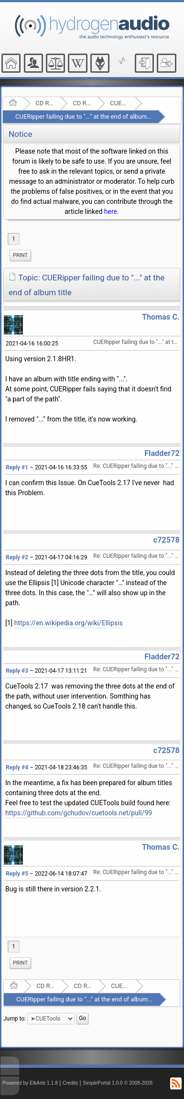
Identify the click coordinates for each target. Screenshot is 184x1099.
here (110, 211)
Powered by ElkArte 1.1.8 (30, 1083)
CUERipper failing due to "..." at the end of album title (87, 116)
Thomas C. (161, 317)
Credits (70, 1083)
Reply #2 (17, 557)
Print (20, 255)
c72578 (166, 539)
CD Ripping (82, 103)
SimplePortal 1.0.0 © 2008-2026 (117, 1083)
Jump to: (14, 1018)
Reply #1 (17, 467)
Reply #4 (17, 767)
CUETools (119, 103)
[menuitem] (20, 255)
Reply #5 (17, 873)
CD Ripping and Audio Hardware (44, 103)
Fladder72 (162, 453)
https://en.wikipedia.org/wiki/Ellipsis (68, 623)
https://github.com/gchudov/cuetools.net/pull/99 (78, 813)
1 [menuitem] (13, 238)
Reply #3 (17, 670)
